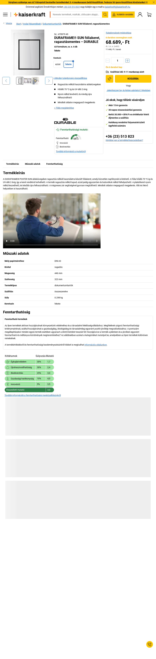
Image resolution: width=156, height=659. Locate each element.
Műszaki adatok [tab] (32, 164)
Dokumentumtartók (52, 24)
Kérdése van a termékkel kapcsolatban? (124, 140)
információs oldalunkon (96, 345)
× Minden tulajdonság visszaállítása (70, 78)
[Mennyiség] (117, 60)
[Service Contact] (149, 644)
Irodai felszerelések (32, 24)
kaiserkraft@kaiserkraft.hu (117, 7)
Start (18, 24)
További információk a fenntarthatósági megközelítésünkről (33, 395)
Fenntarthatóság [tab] (54, 164)
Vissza (7, 23)
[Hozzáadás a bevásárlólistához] (109, 79)
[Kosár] (149, 14)
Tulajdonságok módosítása (118, 33)
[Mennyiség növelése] (127, 61)
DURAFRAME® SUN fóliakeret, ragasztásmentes (86, 24)
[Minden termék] (5, 14)
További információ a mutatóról (71, 151)
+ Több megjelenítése (64, 108)
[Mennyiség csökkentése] (108, 61)
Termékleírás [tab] (12, 164)
